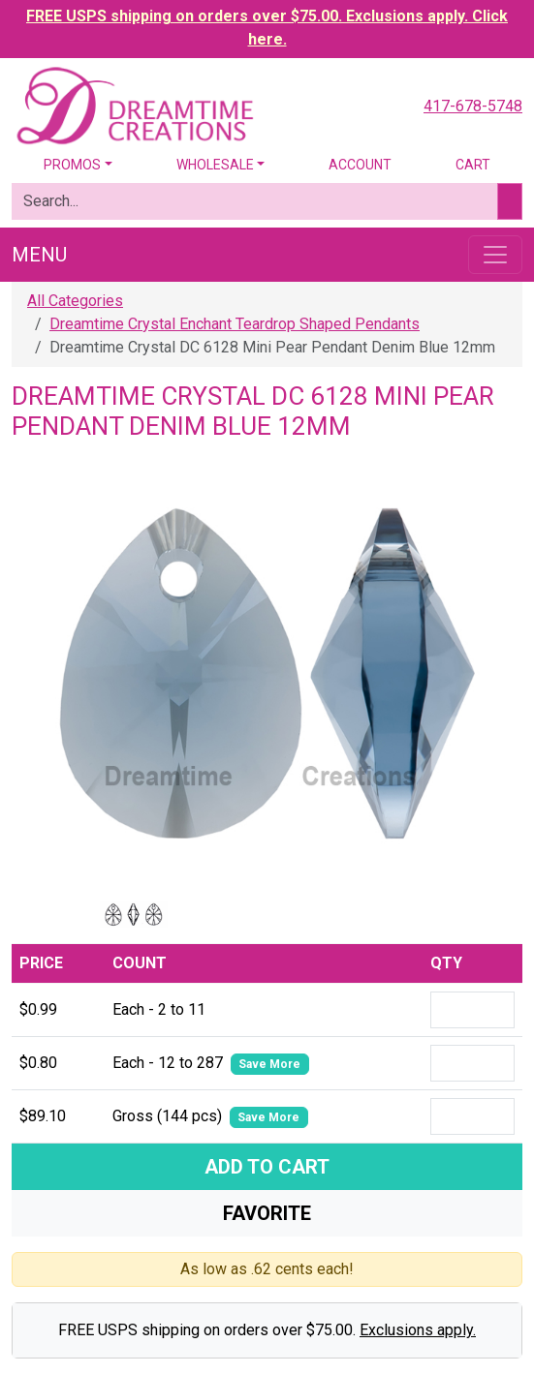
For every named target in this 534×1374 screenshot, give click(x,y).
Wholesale (215, 164)
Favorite (267, 1213)
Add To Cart (267, 1166)
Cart (472, 164)
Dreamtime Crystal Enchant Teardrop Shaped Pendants (234, 324)
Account (360, 164)
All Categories (75, 300)
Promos (72, 164)
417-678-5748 (473, 106)
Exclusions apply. (418, 1330)
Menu (39, 254)
